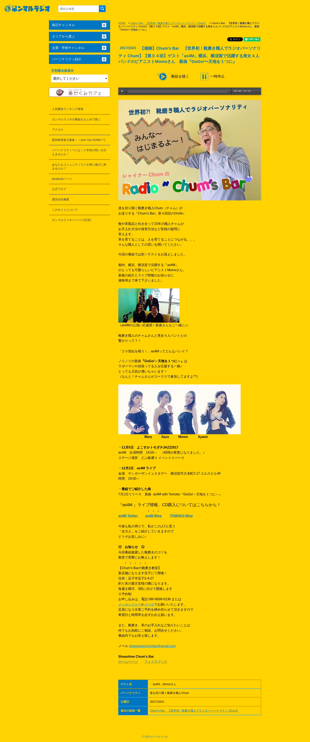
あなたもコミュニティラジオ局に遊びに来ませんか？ (79, 166)
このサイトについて (65, 209)
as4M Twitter (128, 516)
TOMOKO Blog (181, 516)
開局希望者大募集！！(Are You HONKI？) (78, 140)
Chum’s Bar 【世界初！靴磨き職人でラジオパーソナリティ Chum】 (168, 23)
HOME (122, 23)
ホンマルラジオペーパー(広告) (71, 220)
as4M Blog (153, 516)
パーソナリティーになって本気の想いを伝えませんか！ (79, 152)
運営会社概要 (60, 199)
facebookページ (62, 178)
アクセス (57, 129)
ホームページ (128, 661)
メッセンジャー (129, 604)
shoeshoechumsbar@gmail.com (152, 646)
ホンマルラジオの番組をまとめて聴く (76, 119)
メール (149, 604)
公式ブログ (59, 189)
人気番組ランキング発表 (67, 109)
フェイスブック (155, 661)
